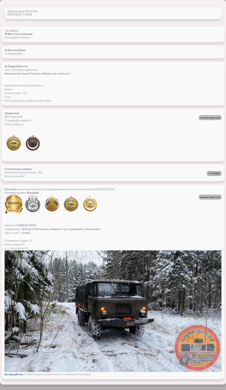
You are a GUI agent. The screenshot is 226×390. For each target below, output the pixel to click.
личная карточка (210, 117)
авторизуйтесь (14, 374)
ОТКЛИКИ (214, 173)
